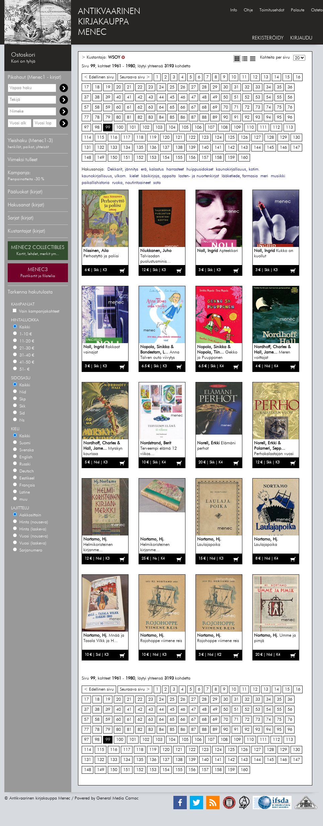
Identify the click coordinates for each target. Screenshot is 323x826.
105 (184, 127)
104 (171, 127)
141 (218, 147)
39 (107, 97)
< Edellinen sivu (99, 77)
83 (150, 117)
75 (279, 107)
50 (225, 97)
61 (129, 107)
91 (236, 117)
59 (107, 107)
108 (224, 127)
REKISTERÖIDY (268, 38)
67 (193, 107)
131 (87, 147)
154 (165, 157)
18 (97, 87)
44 (161, 97)
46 (182, 97)
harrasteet (175, 169)
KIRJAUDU (301, 38)
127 (257, 137)
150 (113, 157)
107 (211, 127)
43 (150, 97)
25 (172, 87)
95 (279, 117)
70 (225, 107)
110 (250, 127)
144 (257, 147)
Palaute (297, 10)
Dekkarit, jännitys (122, 169)
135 (139, 147)
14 (276, 77)
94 (268, 117)
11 (244, 77)
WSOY (114, 57)
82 (140, 117)
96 (290, 117)
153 (152, 157)
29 (215, 87)
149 (100, 157)
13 (265, 77)
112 (276, 127)
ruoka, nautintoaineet (131, 183)
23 (150, 87)
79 (107, 117)
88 (204, 117)
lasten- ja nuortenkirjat (198, 176)
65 (172, 107)
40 (118, 97)
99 (107, 127)
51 (236, 97)
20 (118, 87)
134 (126, 147)
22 (140, 87)
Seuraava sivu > (135, 77)
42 (140, 97)
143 (244, 147)
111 (263, 127)
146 (283, 147)
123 (205, 137)
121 (178, 137)
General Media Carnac (117, 798)
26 (182, 87)
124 (218, 137)
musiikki (278, 176)
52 (247, 97)
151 (126, 157)
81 (129, 117)
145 (270, 147)
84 (161, 117)
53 (257, 97)
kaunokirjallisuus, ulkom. (104, 176)
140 (205, 147)
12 (255, 77)
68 (204, 107)
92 (247, 117)
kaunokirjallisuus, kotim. (238, 169)
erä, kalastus (152, 169)
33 (257, 87)
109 (237, 127)
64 (161, 107)
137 (165, 147)
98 (97, 127)
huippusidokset (199, 169)
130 (296, 137)
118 (139, 137)
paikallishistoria (95, 183)
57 (86, 107)
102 (145, 127)
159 (231, 157)
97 (86, 127)
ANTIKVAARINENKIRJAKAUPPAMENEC (109, 22)
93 (257, 117)
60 (118, 107)
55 (279, 97)
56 (290, 97)
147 (296, 147)
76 (290, 107)
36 (290, 87)
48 (204, 97)
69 (215, 107)
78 (97, 117)
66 (182, 107)
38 (97, 97)
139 (191, 147)
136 (152, 147)
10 (233, 77)
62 (140, 107)
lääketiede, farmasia (240, 176)
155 (178, 157)
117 (126, 137)
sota (157, 183)
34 (268, 87)
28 (204, 87)
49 (215, 97)
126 (244, 137)
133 (113, 147)
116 (113, 137)
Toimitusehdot (271, 10)
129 (283, 137)
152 (139, 157)
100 (119, 127)
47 (193, 97)
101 (132, 127)
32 (247, 87)
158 (218, 157)
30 (225, 87)
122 (191, 137)
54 (268, 97)
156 (191, 157)
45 (172, 97)
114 (87, 137)
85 (172, 117)
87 (193, 117)
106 (197, 127)
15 (287, 77)
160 (244, 157)
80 (118, 117)
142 (231, 147)
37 (86, 97)
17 (86, 87)
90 (225, 117)
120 (165, 137)
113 (289, 127)
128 (270, 137)
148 (87, 157)
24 (161, 87)
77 (86, 117)
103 (158, 127)
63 (150, 107)
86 (182, 117)
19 (107, 87)
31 (236, 87)
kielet (134, 176)
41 (129, 97)
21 (129, 87)
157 (205, 157)
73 (257, 107)
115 (100, 137)
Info (233, 10)
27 (193, 87)
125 (231, 137)
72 (247, 107)
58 (97, 107)
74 (268, 107)
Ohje (248, 10)
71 (236, 107)
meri (264, 176)
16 (298, 77)
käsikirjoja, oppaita (158, 176)
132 (100, 147)
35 (279, 87)
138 (178, 147)
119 (152, 137)
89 (215, 117)
